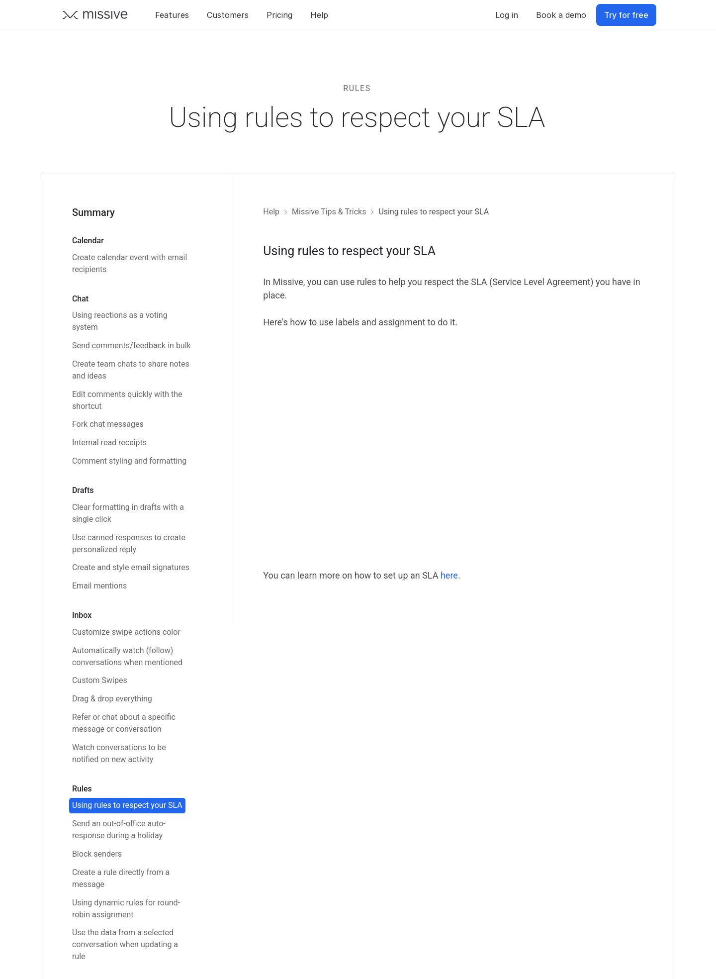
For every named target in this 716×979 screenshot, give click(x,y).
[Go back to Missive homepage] (95, 15)
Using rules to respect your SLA (127, 805)
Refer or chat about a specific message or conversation (124, 723)
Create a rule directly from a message (121, 878)
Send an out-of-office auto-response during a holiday (119, 829)
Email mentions (99, 585)
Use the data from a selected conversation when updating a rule (125, 944)
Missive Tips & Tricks (329, 211)
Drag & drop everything (112, 698)
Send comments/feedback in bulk (131, 345)
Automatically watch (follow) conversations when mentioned (127, 656)
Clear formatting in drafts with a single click (128, 513)
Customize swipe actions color (126, 632)
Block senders (97, 854)
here (449, 575)
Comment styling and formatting (129, 461)
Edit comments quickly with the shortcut (127, 400)
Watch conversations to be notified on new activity (119, 753)
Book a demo (561, 15)
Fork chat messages (108, 424)
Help (319, 15)
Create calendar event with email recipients (129, 263)
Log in (506, 15)
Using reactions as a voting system (120, 321)
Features (172, 15)
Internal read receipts (109, 442)
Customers (228, 15)
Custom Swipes (99, 680)
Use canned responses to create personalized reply (128, 543)
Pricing (279, 15)
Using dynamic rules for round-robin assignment (126, 908)
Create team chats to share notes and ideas (130, 370)
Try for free (626, 15)
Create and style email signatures (130, 567)
